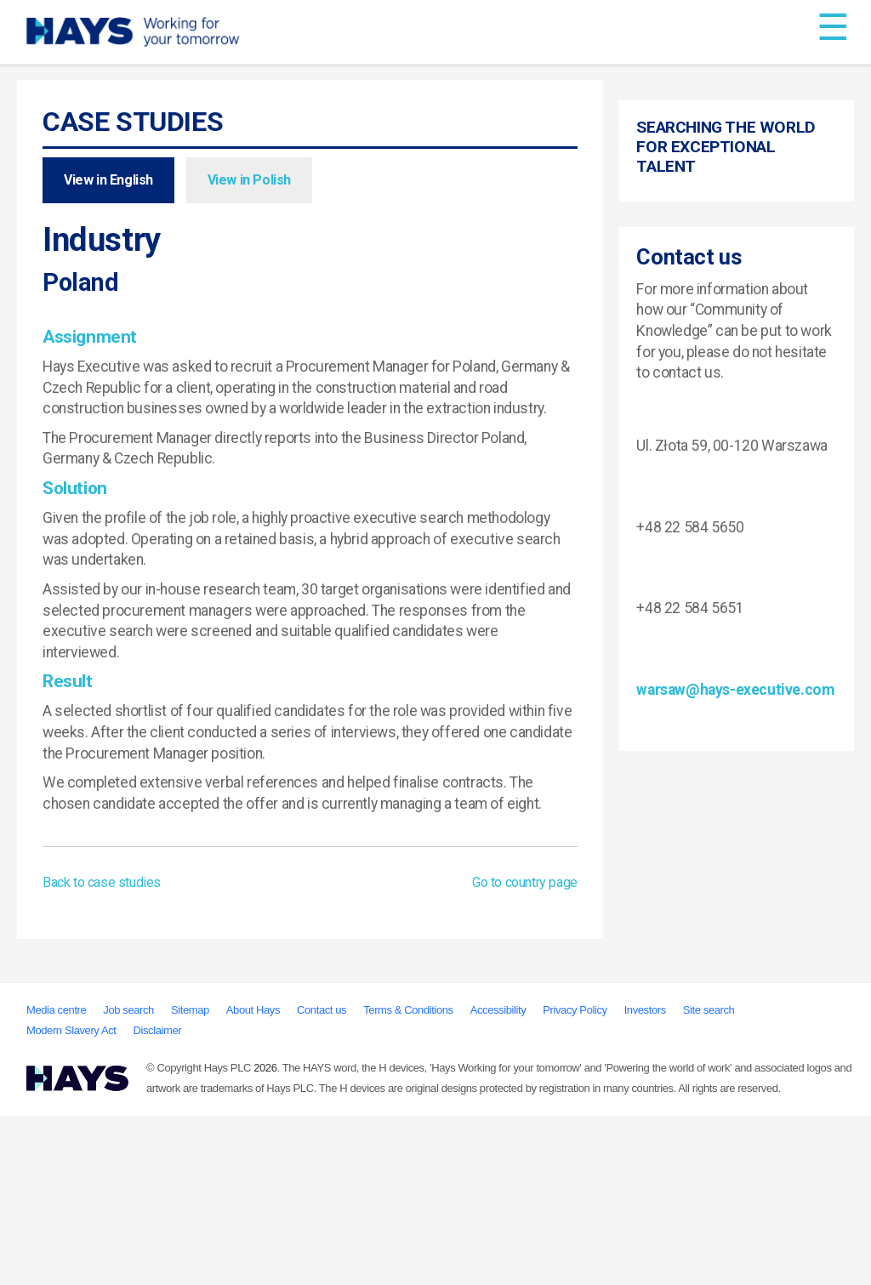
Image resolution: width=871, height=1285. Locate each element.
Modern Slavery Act (71, 1199)
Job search (128, 1179)
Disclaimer (158, 1199)
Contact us (321, 1179)
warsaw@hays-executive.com (735, 1020)
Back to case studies (102, 882)
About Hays (253, 1179)
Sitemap (190, 1179)
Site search (709, 1179)
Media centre (56, 1179)
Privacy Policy (574, 1179)
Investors (645, 1179)
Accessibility (498, 1179)
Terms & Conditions (408, 1179)
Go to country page (525, 882)
